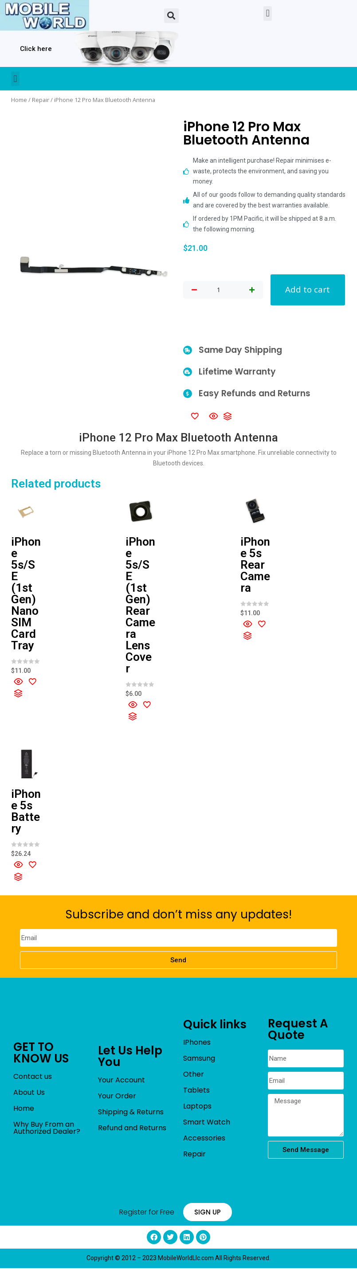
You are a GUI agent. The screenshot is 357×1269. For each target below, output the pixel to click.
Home (19, 100)
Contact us (32, 1077)
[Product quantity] (218, 290)
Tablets (196, 1091)
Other (193, 1075)
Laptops (197, 1107)
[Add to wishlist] (195, 417)
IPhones (197, 1043)
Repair (40, 100)
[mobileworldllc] (44, 15)
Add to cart (308, 290)
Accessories (204, 1139)
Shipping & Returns (131, 1113)
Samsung (199, 1059)
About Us (29, 1093)
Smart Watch (206, 1123)
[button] (171, 15)
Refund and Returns (132, 1129)
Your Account (121, 1081)
